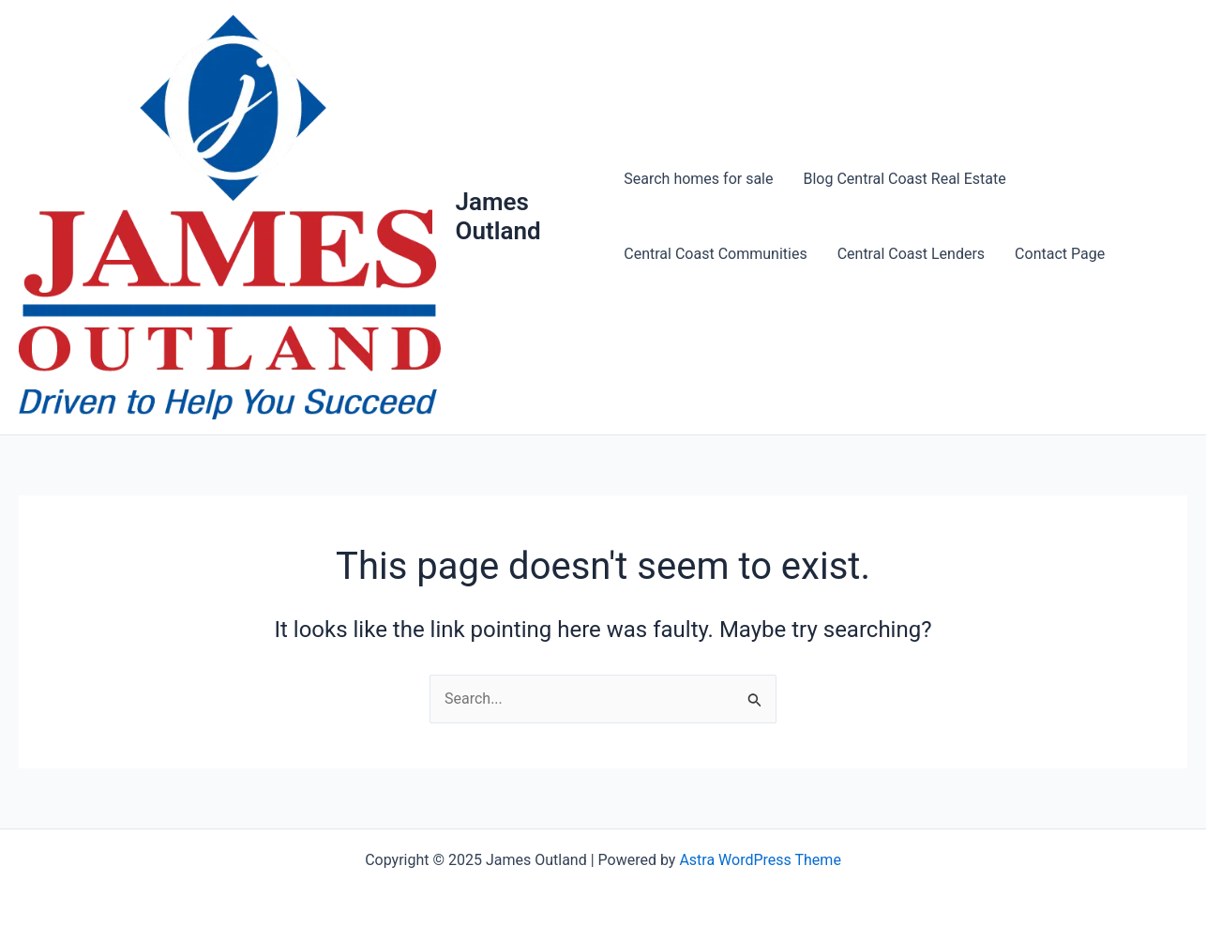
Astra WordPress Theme (759, 860)
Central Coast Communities (715, 254)
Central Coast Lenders (911, 254)
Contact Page (1060, 254)
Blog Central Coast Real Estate (905, 179)
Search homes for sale (698, 179)
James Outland (498, 216)
